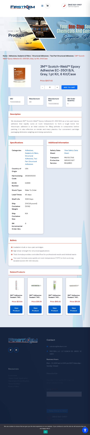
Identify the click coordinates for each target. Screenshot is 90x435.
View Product (16, 309)
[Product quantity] (49, 87)
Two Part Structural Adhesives (62, 56)
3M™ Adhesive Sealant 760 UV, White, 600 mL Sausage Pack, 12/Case (16, 296)
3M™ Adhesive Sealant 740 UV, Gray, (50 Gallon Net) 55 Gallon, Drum (54, 296)
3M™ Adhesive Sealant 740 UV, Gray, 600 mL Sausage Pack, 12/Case (35, 296)
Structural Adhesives (40, 56)
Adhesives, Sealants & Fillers (20, 56)
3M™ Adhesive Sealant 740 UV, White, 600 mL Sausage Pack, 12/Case (74, 296)
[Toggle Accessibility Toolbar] (85, 430)
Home (10, 31)
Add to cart (69, 87)
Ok (45, 432)
